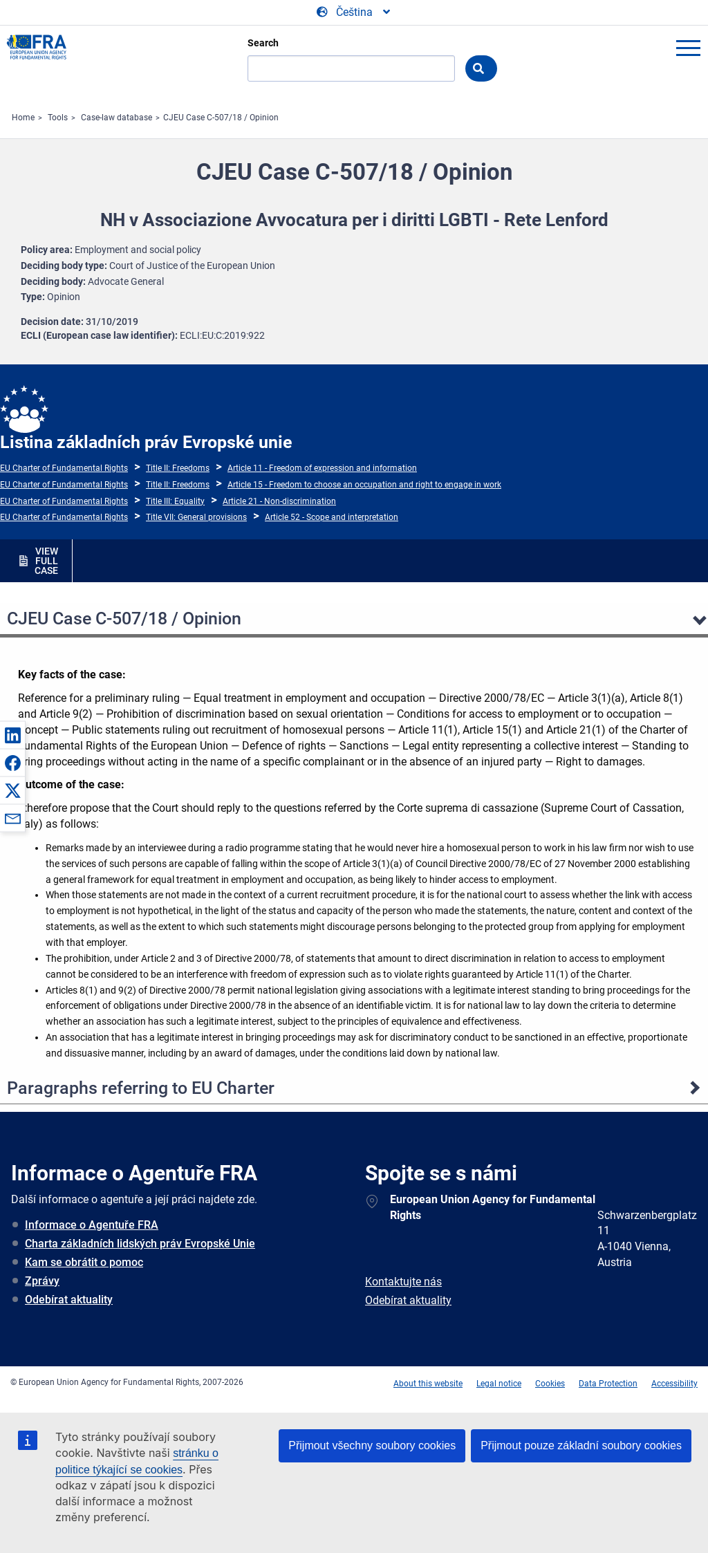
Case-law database (116, 117)
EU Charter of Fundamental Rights (64, 468)
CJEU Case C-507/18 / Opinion (221, 117)
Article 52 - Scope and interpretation (331, 517)
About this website (428, 1383)
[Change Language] (354, 12)
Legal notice (498, 1383)
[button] (12, 735)
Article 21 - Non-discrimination (279, 501)
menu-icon (687, 47)
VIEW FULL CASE (46, 561)
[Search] (351, 68)
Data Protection (608, 1383)
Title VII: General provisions (196, 517)
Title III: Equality (175, 501)
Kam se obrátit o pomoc (84, 1262)
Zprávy (42, 1280)
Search (263, 42)
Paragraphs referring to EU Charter (140, 1088)
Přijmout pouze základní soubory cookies (581, 1445)
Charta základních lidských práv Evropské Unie (140, 1243)
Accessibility (674, 1383)
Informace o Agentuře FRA (91, 1224)
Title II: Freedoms (177, 468)
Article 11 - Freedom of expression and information (322, 468)
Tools (58, 117)
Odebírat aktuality (69, 1299)
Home (23, 117)
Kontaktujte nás (403, 1281)
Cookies (550, 1383)
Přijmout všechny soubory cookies (372, 1445)
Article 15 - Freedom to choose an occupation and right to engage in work (364, 485)
